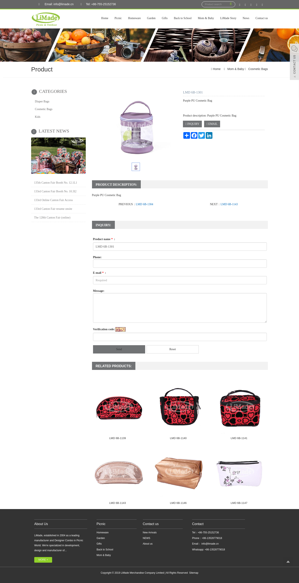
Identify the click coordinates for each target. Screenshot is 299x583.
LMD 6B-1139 (117, 438)
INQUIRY (192, 123)
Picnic (118, 18)
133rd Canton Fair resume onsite (53, 208)
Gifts (165, 18)
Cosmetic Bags (258, 69)
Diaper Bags (42, 101)
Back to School (183, 18)
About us (148, 543)
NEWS (146, 538)
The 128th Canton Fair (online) (52, 217)
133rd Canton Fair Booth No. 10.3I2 (55, 191)
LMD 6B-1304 (144, 204)
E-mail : (99, 272)
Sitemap (193, 572)
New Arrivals (150, 532)
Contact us (262, 18)
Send (119, 349)
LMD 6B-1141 (239, 438)
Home (104, 18)
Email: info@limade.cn (55, 4)
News (246, 18)
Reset (172, 349)
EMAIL (212, 123)
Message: (98, 290)
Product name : (104, 239)
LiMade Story (228, 18)
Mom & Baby (206, 18)
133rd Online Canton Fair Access (53, 200)
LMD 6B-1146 (178, 502)
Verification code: (104, 329)
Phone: (97, 257)
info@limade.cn (210, 543)
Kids (37, 116)
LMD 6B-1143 (229, 204)
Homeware (134, 18)
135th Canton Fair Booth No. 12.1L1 (55, 182)
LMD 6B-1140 (178, 438)
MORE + (43, 559)
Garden (151, 18)
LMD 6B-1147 (239, 502)
